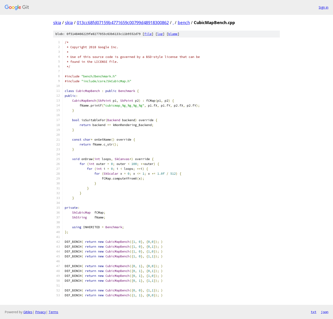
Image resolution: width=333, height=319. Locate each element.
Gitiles (27, 312)
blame (173, 34)
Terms (53, 312)
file (148, 34)
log (160, 34)
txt (313, 312)
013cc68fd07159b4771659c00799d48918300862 (123, 22)
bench (184, 22)
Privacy (40, 312)
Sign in (323, 7)
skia (57, 22)
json (324, 312)
